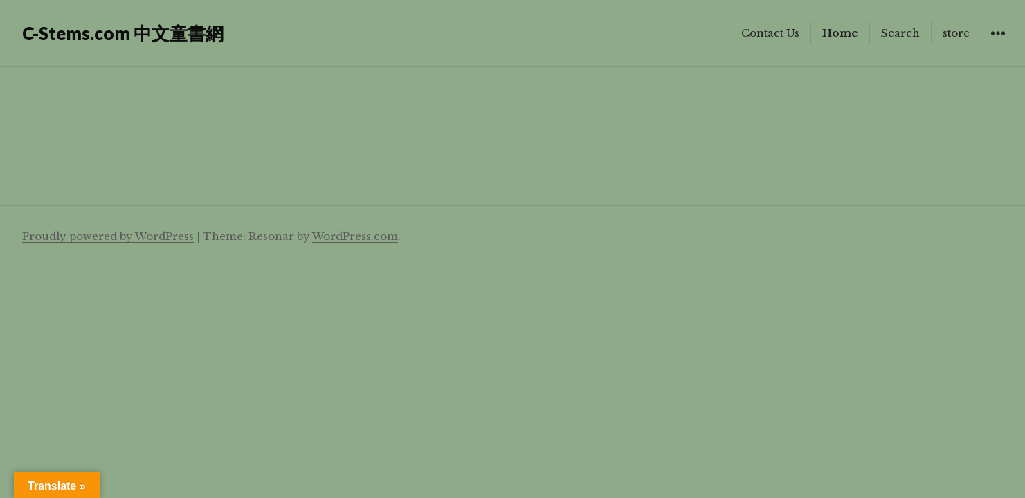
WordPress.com (355, 236)
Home (840, 32)
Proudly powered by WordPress (108, 236)
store (956, 32)
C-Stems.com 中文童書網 (123, 33)
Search (900, 32)
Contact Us (770, 32)
